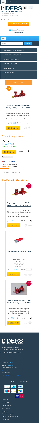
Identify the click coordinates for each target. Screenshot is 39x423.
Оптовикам (5, 420)
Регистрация (20, 2)
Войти (12, 2)
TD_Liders (10, 363)
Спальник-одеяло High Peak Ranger (19, 251)
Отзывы (14, 166)
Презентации (6, 405)
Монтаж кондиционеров (10, 417)
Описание (4, 166)
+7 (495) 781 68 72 (5, 375)
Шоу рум (5, 411)
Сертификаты (6, 408)
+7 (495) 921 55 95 (17, 375)
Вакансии (5, 399)
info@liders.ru (11, 365)
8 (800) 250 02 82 (5, 370)
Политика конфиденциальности (12, 349)
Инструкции (6, 402)
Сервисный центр (8, 414)
